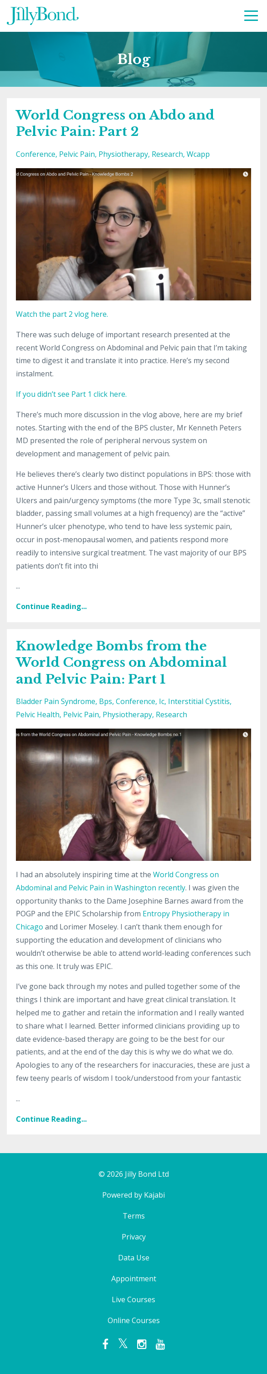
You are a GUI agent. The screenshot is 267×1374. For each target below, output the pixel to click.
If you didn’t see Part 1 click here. (71, 394)
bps (105, 701)
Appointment (133, 1279)
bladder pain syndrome (55, 701)
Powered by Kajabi (133, 1195)
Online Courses (134, 1320)
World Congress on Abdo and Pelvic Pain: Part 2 (115, 123)
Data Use (133, 1258)
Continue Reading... (51, 606)
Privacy (134, 1237)
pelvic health (37, 714)
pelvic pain (77, 154)
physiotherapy (123, 154)
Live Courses (133, 1299)
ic (161, 701)
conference (35, 154)
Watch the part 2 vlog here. (62, 314)
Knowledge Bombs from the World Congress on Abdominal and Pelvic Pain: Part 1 (121, 662)
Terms (134, 1216)
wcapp (198, 154)
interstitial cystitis (199, 701)
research (167, 154)
